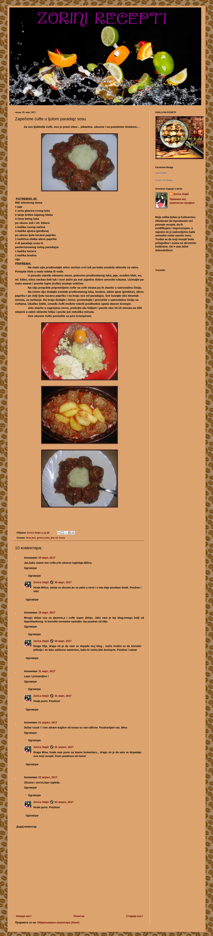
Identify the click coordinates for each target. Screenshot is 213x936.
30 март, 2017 (63, 582)
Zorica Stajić (41, 582)
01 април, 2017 (47, 722)
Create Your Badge (164, 180)
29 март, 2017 (47, 557)
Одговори (30, 568)
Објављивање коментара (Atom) (58, 922)
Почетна (79, 916)
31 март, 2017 (47, 671)
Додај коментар (26, 826)
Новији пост (24, 916)
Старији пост (134, 916)
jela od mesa (58, 537)
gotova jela (43, 537)
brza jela (31, 537)
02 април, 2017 (47, 777)
